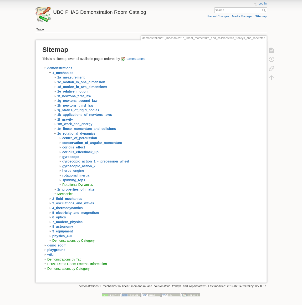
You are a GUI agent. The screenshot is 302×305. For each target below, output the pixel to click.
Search (264, 10)
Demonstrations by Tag (64, 259)
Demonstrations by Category (73, 240)
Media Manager (242, 16)
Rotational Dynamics (77, 185)
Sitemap (261, 16)
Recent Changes (218, 16)
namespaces (135, 59)
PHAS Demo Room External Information (77, 264)
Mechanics (65, 194)
